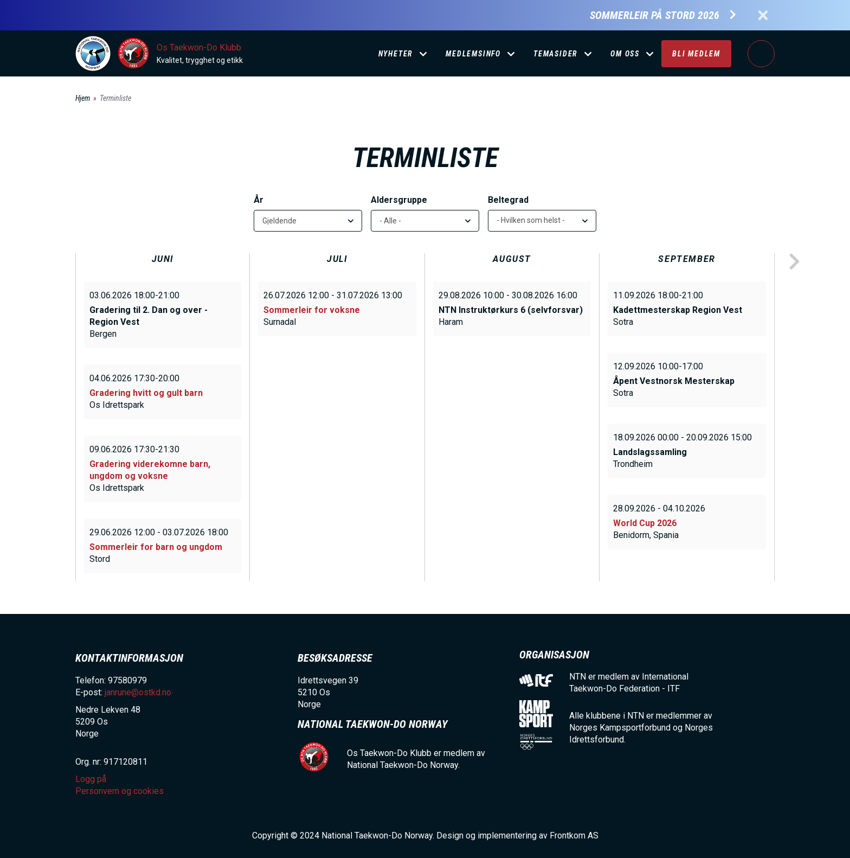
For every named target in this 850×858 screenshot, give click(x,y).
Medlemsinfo (473, 53)
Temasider (555, 53)
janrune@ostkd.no (138, 692)
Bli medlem (696, 53)
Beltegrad (508, 200)
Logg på (761, 53)
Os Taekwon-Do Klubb (199, 47)
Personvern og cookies (119, 791)
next (794, 262)
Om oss (625, 53)
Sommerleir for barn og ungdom (155, 547)
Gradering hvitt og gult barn (146, 393)
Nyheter (396, 53)
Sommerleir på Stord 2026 (654, 15)
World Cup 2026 (645, 523)
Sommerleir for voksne (311, 310)
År (258, 200)
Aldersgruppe (399, 200)
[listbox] (542, 221)
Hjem (82, 98)
